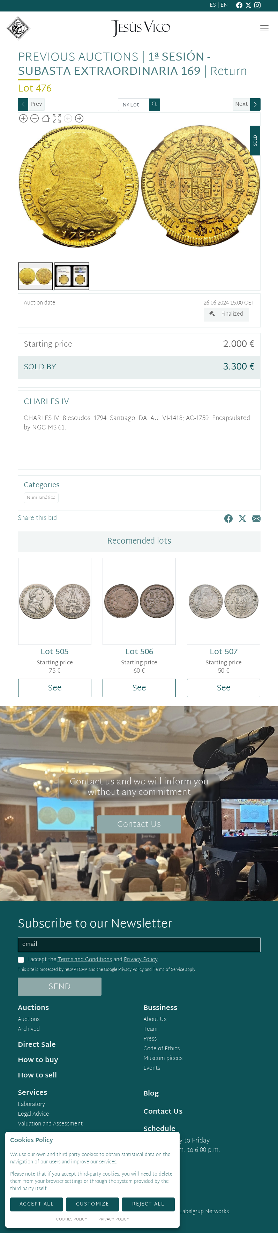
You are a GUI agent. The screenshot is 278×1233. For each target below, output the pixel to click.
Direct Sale (37, 1045)
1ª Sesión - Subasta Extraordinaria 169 (114, 65)
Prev (36, 105)
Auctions (28, 1020)
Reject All (148, 1204)
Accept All (37, 1204)
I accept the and (92, 960)
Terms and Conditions (85, 960)
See (55, 688)
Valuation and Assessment (50, 1124)
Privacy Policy (141, 960)
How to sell (37, 1076)
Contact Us (139, 824)
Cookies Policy (71, 1220)
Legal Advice (33, 1115)
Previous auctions (78, 58)
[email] (139, 945)
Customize (92, 1204)
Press (150, 1039)
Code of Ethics (161, 1049)
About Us (154, 1020)
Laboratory (31, 1105)
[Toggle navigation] (264, 28)
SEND (59, 987)
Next (241, 105)
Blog (151, 1094)
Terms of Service (168, 970)
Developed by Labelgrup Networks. (187, 1212)
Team (150, 1030)
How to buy (38, 1060)
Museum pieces (162, 1059)
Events (151, 1069)
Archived (29, 1030)
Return (228, 72)
